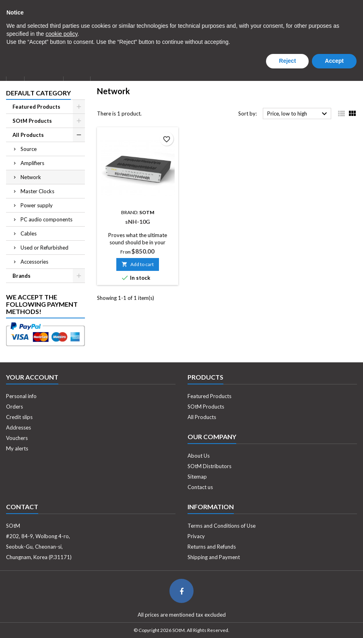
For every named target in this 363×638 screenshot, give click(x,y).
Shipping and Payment (214, 557)
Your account (32, 377)
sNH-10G (137, 221)
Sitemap (197, 476)
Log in (300, 7)
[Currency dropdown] (256, 7)
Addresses (18, 427)
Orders (14, 406)
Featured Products (36, 106)
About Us (43, 71)
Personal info (21, 396)
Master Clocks (37, 191)
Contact (14, 7)
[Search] (181, 34)
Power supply (37, 205)
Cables (29, 233)
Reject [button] (287, 622)
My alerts (17, 448)
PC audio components (46, 219)
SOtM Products (32, 121)
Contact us (200, 487)
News (76, 71)
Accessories (34, 261)
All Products (28, 135)
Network (31, 177)
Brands (21, 276)
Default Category (38, 93)
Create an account (336, 7)
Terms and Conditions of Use (222, 525)
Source (29, 149)
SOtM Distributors (209, 466)
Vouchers (17, 438)
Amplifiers (32, 163)
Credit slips (19, 417)
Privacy (196, 536)
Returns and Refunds (212, 546)
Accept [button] (334, 622)
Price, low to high (298, 114)
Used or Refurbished (44, 247)
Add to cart (138, 264)
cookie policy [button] (61, 595)
